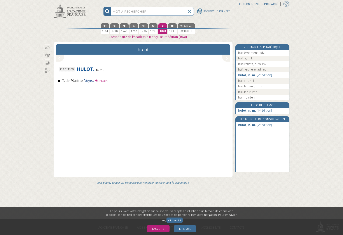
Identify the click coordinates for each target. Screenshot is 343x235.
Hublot (100, 80)
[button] (47, 47)
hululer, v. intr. (247, 92)
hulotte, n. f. (246, 81)
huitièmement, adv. (251, 53)
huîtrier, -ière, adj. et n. (253, 69)
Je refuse (185, 229)
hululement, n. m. (250, 86)
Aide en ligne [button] (248, 4)
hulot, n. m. (255, 75)
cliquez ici (174, 220)
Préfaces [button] (271, 4)
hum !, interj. (246, 97)
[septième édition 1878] (162, 28)
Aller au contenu (70, 3)
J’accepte (158, 229)
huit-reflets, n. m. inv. (252, 64)
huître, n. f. (245, 58)
